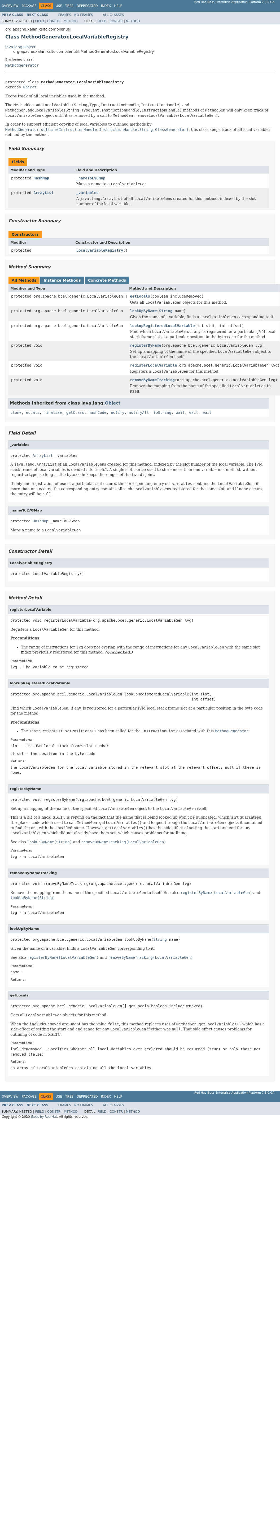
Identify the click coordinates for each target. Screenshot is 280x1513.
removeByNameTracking (152, 380)
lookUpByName (143, 311)
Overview (10, 6)
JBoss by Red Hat (44, 1117)
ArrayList (43, 193)
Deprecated (87, 6)
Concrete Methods (107, 280)
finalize (53, 412)
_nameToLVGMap (91, 178)
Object (30, 87)
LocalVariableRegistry (99, 250)
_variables (87, 193)
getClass (75, 412)
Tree (69, 6)
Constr (53, 21)
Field (39, 21)
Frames (64, 15)
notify (117, 412)
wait (180, 412)
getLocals (140, 296)
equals (33, 412)
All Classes (113, 15)
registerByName (145, 345)
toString (162, 412)
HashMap (41, 178)
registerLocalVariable (153, 365)
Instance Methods (62, 280)
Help (118, 6)
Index (106, 6)
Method (71, 21)
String (166, 311)
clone (15, 412)
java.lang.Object (20, 47)
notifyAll (139, 412)
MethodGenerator (22, 65)
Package (29, 6)
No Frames (83, 15)
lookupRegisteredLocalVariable (162, 326)
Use (59, 6)
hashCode (97, 412)
